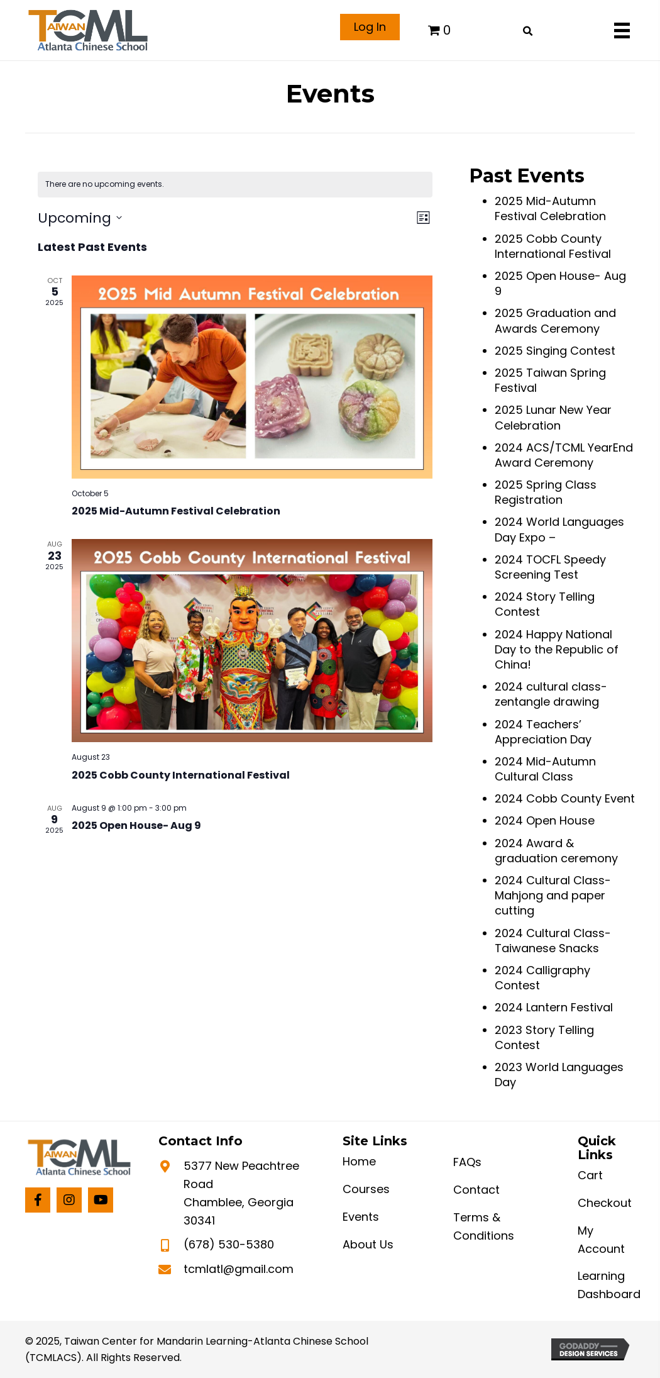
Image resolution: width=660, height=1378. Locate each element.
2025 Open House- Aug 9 (136, 825)
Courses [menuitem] (366, 1189)
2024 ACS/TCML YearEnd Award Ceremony (564, 455)
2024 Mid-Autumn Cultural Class (545, 768)
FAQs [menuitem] (467, 1162)
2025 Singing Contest (555, 350)
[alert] (235, 184)
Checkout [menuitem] (605, 1203)
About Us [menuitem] (368, 1244)
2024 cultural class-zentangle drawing (551, 694)
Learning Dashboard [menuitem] (609, 1285)
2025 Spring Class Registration (546, 492)
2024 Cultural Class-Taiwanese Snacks (553, 940)
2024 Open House (545, 820)
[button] (37, 1200)
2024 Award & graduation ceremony (556, 850)
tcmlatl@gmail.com (239, 1269)
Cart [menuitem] (590, 1175)
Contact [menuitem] (476, 1189)
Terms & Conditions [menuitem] (483, 1226)
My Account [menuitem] (601, 1240)
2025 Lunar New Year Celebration (553, 417)
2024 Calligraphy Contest (542, 977)
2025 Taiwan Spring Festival (550, 380)
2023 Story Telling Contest (544, 1037)
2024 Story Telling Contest (545, 604)
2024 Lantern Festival (554, 1007)
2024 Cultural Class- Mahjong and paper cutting (553, 895)
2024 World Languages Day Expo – (559, 529)
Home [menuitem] (359, 1161)
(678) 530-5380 (229, 1244)
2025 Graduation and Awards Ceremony (555, 320)
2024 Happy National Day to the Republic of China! (557, 649)
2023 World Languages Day (559, 1074)
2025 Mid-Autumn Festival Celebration (176, 511)
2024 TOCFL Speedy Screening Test (550, 567)
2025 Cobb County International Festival (181, 775)
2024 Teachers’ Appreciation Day (543, 731)
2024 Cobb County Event (565, 798)
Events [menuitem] (361, 1217)
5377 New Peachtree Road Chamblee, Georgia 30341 (241, 1193)
